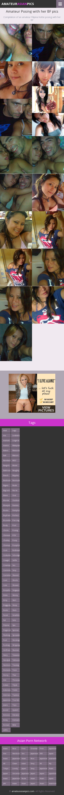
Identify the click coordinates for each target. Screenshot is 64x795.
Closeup (6, 545)
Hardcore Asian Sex (16, 754)
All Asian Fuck (5, 764)
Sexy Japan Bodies (33, 769)
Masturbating (16, 450)
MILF (14, 460)
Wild (14, 725)
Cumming (7, 570)
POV (14, 535)
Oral (14, 495)
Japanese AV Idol (43, 769)
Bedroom (7, 480)
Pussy (14, 540)
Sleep (14, 605)
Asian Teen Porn (14, 784)
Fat (4, 620)
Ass (4, 435)
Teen (14, 670)
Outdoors (16, 500)
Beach (5, 475)
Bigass (5, 485)
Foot (5, 640)
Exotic (5, 610)
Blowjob (6, 505)
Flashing (6, 635)
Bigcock (6, 490)
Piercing (15, 520)
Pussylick (16, 545)
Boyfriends (7, 515)
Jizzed (5, 710)
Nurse (14, 490)
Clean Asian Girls (14, 764)
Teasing (15, 665)
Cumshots (7, 575)
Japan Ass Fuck (5, 774)
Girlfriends (7, 650)
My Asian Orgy (51, 764)
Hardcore (7, 665)
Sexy (14, 570)
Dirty (5, 600)
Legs (14, 430)
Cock (5, 550)
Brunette (7, 520)
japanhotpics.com (52, 773)
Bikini (5, 495)
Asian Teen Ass (33, 779)
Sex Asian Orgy (24, 754)
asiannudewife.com (52, 783)
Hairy (5, 655)
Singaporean (16, 590)
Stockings (16, 640)
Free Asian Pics (42, 749)
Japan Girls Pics (42, 774)
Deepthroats (7, 590)
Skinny (15, 595)
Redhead (16, 550)
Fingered (7, 630)
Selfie (14, 560)
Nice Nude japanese (16, 749)
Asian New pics (24, 784)
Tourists (15, 700)
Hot (4, 680)
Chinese (6, 535)
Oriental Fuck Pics (34, 749)
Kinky (5, 720)
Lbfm (5, 730)
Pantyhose (16, 510)
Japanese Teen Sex (34, 754)
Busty (5, 525)
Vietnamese (16, 720)
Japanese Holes (43, 759)
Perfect (15, 515)
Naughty (15, 470)
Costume (7, 555)
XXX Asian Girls (42, 754)
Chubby (6, 540)
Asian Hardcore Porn (25, 759)
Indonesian (7, 690)
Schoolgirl (16, 555)
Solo (14, 620)
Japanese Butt (25, 774)
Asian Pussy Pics (5, 779)
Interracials (7, 695)
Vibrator (15, 715)
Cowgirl (6, 560)
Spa (13, 625)
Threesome (16, 680)
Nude (14, 485)
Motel (14, 465)
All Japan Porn (42, 764)
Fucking (6, 645)
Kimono (6, 715)
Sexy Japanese (34, 764)
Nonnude (16, 480)
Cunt (5, 580)
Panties (15, 505)
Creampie (7, 565)
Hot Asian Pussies (6, 754)
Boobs (5, 510)
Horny (5, 675)
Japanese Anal (16, 759)
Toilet (14, 690)
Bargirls (6, 465)
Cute (5, 585)
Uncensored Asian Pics (16, 774)
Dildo (5, 595)
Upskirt (15, 710)
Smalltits (15, 615)
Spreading (16, 635)
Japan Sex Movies (24, 769)
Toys (14, 705)
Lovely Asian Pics (15, 769)
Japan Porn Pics (51, 754)
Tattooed (16, 660)
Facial (5, 615)
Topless (15, 695)
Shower (15, 585)
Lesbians (16, 435)
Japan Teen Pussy (33, 774)
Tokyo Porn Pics (5, 769)
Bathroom (7, 470)
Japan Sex (33, 784)
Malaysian (16, 445)
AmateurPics (18, 4)
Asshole (6, 440)
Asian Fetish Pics (42, 784)
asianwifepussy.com (52, 758)
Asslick (6, 445)
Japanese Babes (16, 779)
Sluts (14, 610)
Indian (5, 685)
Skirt (14, 600)
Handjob (6, 660)
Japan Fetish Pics (51, 779)
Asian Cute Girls (5, 749)
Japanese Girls (52, 749)
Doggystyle (7, 605)
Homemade (7, 670)
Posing (15, 530)
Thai (14, 675)
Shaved (15, 575)
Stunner (15, 650)
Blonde (6, 500)
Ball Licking (6, 456)
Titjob (14, 685)
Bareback (7, 460)
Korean (6, 725)
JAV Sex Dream (6, 784)
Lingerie (15, 440)
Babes (5, 450)
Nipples (15, 475)
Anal (5, 430)
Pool (14, 525)
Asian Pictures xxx (6, 759)
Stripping (16, 645)
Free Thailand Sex (25, 749)
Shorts (15, 580)
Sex (13, 565)
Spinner (15, 630)
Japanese (7, 700)
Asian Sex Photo (42, 779)
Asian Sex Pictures (52, 769)
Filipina (6, 625)
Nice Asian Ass (33, 759)
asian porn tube (24, 764)
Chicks (6, 530)
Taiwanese (16, 655)
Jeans (5, 705)
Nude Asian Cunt (24, 779)
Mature (15, 455)
